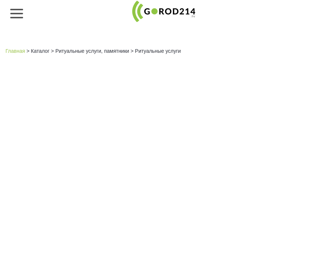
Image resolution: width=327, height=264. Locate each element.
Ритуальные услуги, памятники (92, 51)
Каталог (40, 51)
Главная (15, 51)
